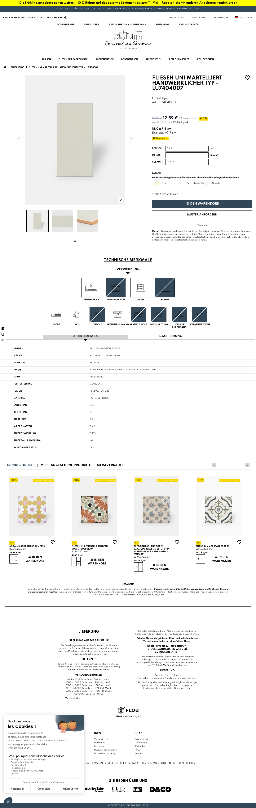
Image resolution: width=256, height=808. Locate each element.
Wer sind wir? (101, 738)
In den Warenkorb (202, 203)
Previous (242, 464)
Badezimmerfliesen (26, 447)
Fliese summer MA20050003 (212, 546)
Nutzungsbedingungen (105, 749)
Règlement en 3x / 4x (128, 716)
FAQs (137, 749)
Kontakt (139, 753)
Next (247, 464)
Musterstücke (141, 738)
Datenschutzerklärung (105, 753)
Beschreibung (170, 336)
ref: (154, 102)
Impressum (99, 746)
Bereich (157, 148)
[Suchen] (57, 17)
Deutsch (243, 18)
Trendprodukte (20, 464)
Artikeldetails (85, 336)
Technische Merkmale (165, 194)
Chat (116, 594)
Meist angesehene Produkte (65, 464)
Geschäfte (99, 742)
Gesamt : (157, 162)
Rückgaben (140, 746)
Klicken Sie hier (184, 763)
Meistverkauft (110, 464)
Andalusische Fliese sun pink (27, 546)
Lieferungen (141, 742)
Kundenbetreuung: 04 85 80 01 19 (22, 18)
